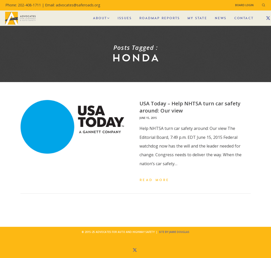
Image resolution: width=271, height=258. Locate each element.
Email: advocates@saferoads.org (72, 5)
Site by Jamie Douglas (174, 232)
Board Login (244, 5)
